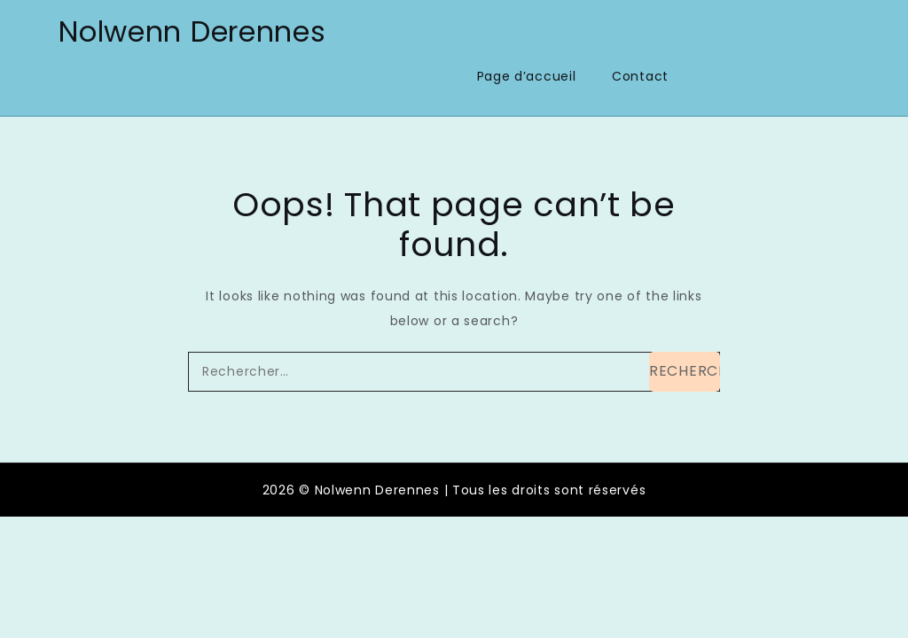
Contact (640, 76)
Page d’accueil (526, 76)
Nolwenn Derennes (192, 31)
